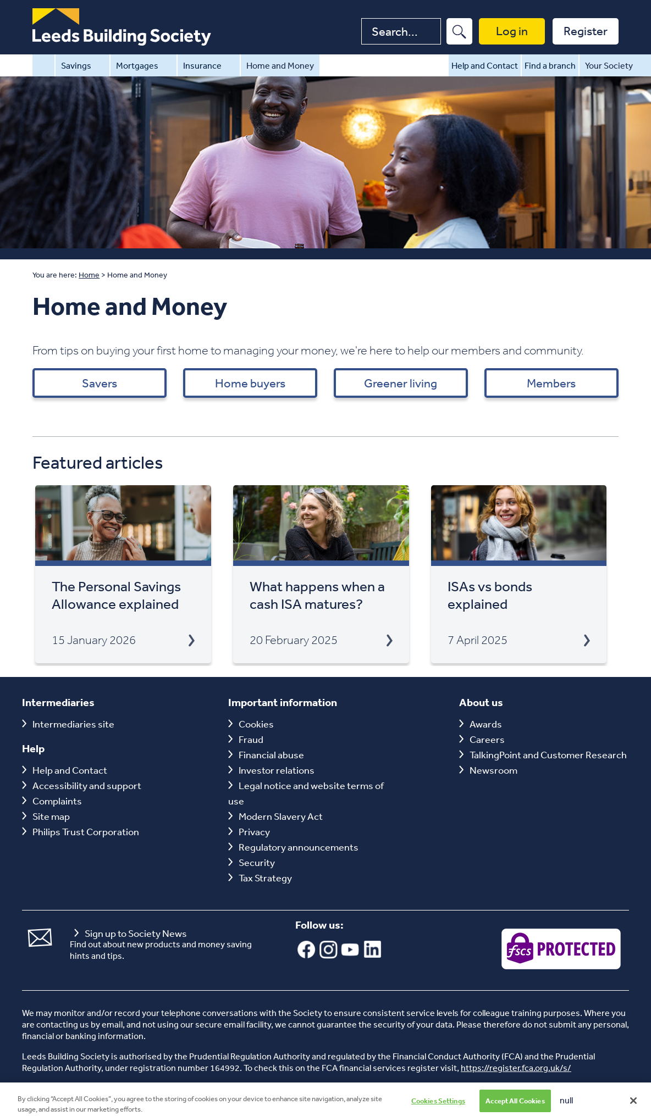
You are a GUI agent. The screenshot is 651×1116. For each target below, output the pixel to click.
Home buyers (250, 383)
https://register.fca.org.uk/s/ (516, 1067)
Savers (99, 383)
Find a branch (550, 65)
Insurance (208, 65)
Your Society (615, 65)
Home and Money (280, 65)
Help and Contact (484, 65)
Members (551, 383)
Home (43, 65)
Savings (82, 65)
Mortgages (143, 65)
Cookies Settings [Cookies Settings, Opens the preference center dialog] (438, 1104)
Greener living (400, 383)
